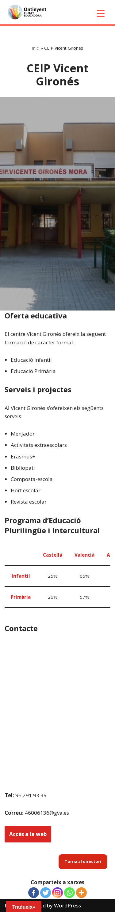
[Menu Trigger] (100, 13)
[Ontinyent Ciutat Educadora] (28, 12)
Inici (36, 48)
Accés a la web (28, 834)
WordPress (67, 905)
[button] (83, 861)
